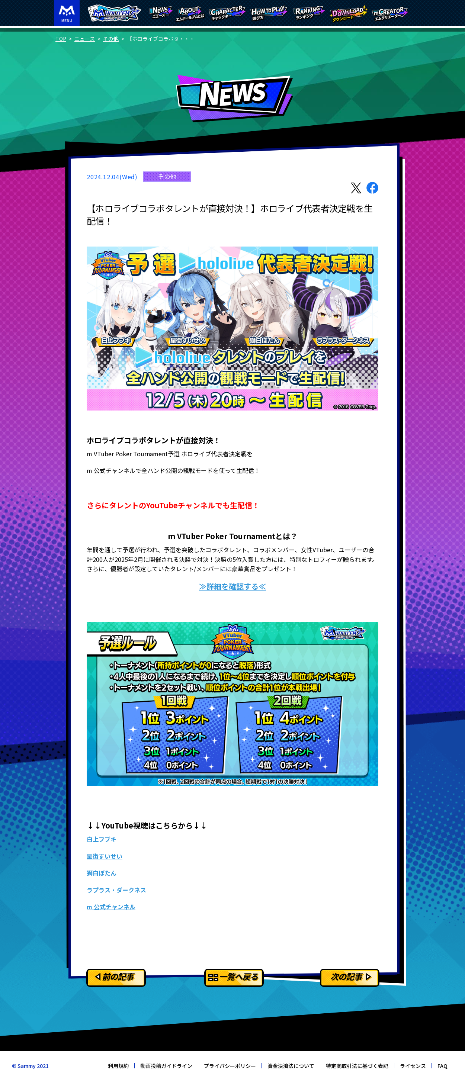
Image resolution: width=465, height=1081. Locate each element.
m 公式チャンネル (111, 906)
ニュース (84, 38)
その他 (111, 38)
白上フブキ (101, 838)
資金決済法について (290, 1065)
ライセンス (413, 1065)
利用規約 (118, 1065)
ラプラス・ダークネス (116, 889)
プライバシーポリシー (230, 1065)
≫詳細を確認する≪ (232, 586)
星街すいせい (104, 856)
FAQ (442, 1065)
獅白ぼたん (101, 872)
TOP (60, 38)
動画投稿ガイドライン (166, 1065)
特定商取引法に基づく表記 (357, 1065)
